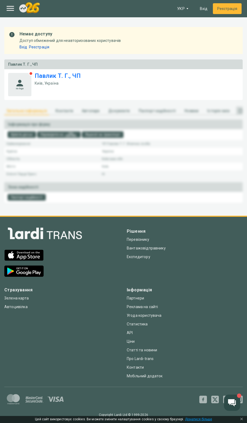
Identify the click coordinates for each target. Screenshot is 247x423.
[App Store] (24, 255)
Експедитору (138, 257)
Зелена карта (16, 298)
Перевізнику (138, 239)
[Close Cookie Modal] (241, 419)
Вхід (203, 8)
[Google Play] (24, 271)
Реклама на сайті (142, 307)
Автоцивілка (16, 307)
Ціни (131, 341)
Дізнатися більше (198, 419)
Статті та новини (142, 350)
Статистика (137, 324)
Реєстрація (227, 8)
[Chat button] (232, 403)
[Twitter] (215, 399)
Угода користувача (144, 315)
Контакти (135, 367)
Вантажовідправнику (146, 248)
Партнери (135, 298)
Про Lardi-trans (140, 359)
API (130, 333)
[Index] (23, 9)
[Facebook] (203, 399)
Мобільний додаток (145, 376)
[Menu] (10, 8)
